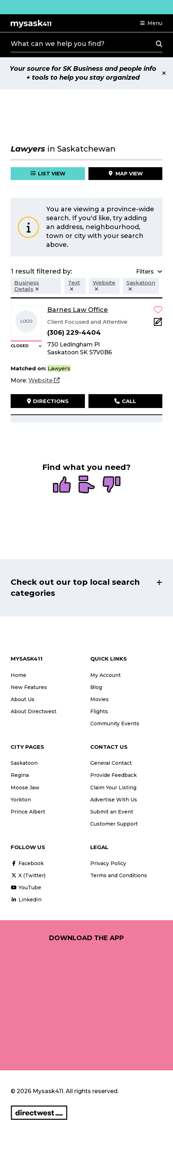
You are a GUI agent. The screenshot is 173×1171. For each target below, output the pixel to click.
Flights (99, 711)
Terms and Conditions (118, 875)
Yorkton (21, 799)
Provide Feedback (113, 775)
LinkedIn (26, 899)
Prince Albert (28, 812)
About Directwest (33, 711)
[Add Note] (158, 323)
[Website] (44, 381)
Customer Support (114, 824)
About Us (22, 699)
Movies (99, 699)
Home (18, 675)
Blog (96, 687)
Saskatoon (24, 763)
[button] (151, 23)
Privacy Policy (108, 863)
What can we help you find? (57, 44)
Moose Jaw (25, 787)
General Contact (111, 763)
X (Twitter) (28, 875)
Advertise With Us (113, 799)
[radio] (61, 485)
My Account (105, 675)
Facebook (27, 863)
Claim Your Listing (113, 787)
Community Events (114, 723)
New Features (29, 687)
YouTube (26, 887)
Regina (20, 775)
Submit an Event (111, 812)
